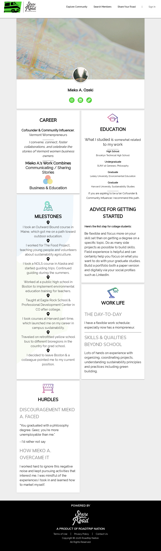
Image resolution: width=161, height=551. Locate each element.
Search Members (102, 6)
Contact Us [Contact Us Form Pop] (102, 534)
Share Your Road (127, 6)
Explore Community (76, 6)
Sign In (152, 6)
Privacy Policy (81, 534)
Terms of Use (60, 534)
